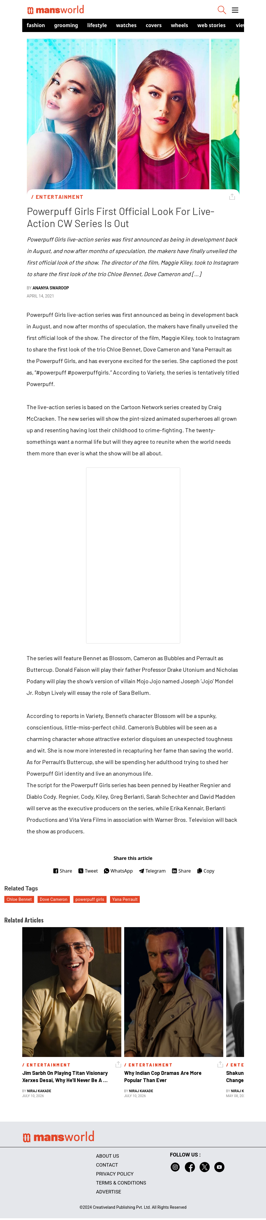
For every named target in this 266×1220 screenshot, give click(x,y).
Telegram (152, 871)
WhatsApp (118, 871)
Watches (126, 25)
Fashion (36, 25)
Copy (205, 871)
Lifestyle (97, 25)
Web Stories (211, 25)
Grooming (66, 25)
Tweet (88, 871)
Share (62, 871)
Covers (154, 25)
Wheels (179, 25)
